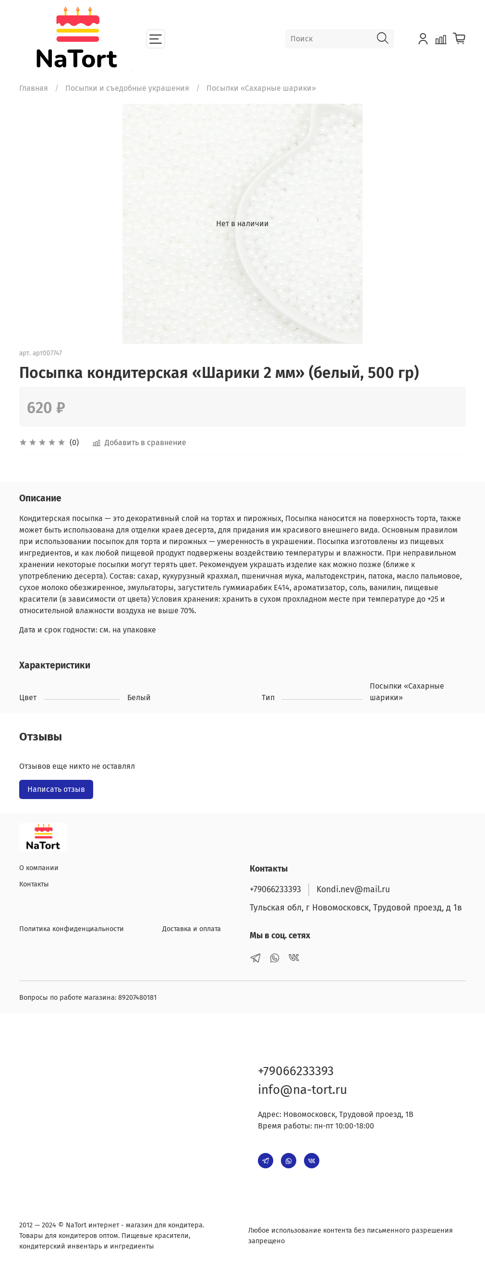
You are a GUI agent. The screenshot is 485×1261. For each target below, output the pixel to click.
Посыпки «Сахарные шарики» (261, 88)
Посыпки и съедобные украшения (127, 88)
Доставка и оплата (191, 929)
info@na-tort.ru (302, 1089)
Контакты (34, 884)
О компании (39, 868)
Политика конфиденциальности (71, 929)
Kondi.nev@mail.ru (353, 890)
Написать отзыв (56, 789)
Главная (33, 88)
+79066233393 (275, 890)
